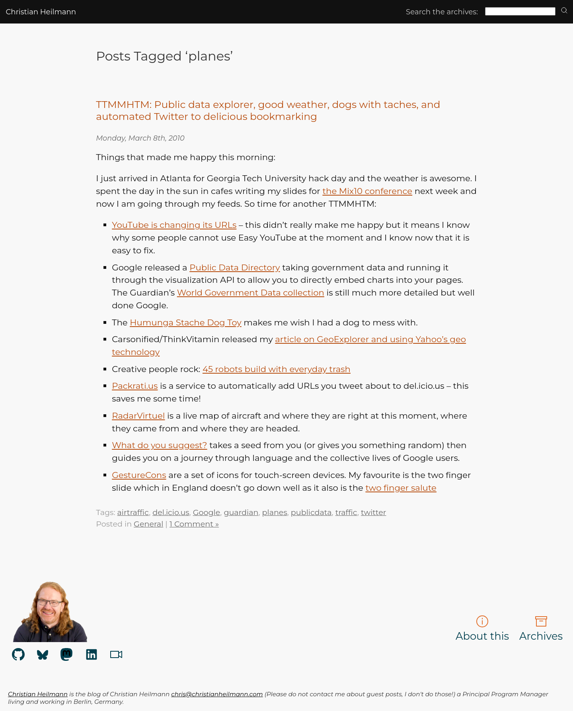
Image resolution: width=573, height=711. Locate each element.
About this (482, 628)
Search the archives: (442, 11)
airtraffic (133, 512)
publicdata (311, 512)
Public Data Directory (234, 267)
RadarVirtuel (138, 415)
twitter (373, 512)
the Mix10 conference (367, 191)
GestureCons (139, 475)
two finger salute (401, 487)
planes (274, 512)
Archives (541, 628)
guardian (241, 512)
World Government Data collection (250, 292)
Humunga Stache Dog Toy (186, 322)
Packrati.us (135, 385)
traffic (346, 512)
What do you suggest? (159, 445)
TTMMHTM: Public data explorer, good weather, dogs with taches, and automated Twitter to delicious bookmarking (268, 110)
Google (206, 512)
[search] (564, 11)
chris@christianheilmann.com (217, 694)
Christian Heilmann (41, 11)
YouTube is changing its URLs (174, 224)
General (148, 524)
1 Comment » (194, 524)
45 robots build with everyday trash (277, 369)
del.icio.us (170, 512)
